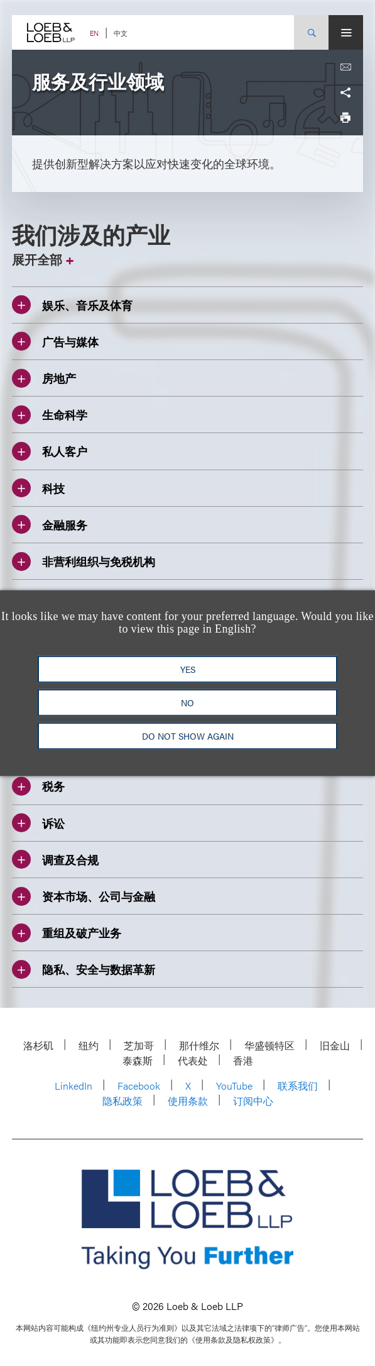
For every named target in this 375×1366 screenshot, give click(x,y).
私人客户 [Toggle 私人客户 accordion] (49, 451)
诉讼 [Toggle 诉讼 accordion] (38, 822)
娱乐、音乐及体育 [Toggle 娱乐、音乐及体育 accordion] (72, 304)
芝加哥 (139, 1045)
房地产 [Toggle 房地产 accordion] (44, 378)
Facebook (138, 1085)
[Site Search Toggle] (311, 32)
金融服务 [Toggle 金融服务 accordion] (49, 524)
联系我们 (298, 1085)
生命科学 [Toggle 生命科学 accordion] (49, 414)
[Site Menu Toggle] (346, 32)
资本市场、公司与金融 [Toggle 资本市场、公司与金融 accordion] (83, 896)
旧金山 (335, 1045)
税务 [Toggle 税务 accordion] (38, 786)
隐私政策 (122, 1100)
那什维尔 (199, 1045)
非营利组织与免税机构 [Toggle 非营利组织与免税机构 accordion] (83, 561)
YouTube (234, 1085)
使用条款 (188, 1100)
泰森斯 (137, 1060)
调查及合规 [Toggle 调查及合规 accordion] (55, 859)
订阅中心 (253, 1100)
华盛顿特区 (269, 1045)
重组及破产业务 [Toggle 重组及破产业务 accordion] (66, 932)
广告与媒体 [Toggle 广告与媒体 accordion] (55, 341)
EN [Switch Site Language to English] (94, 33)
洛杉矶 (38, 1045)
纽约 (89, 1045)
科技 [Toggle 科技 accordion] (38, 487)
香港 (243, 1060)
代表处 (193, 1060)
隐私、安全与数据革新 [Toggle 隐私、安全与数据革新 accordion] (83, 969)
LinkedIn (73, 1085)
